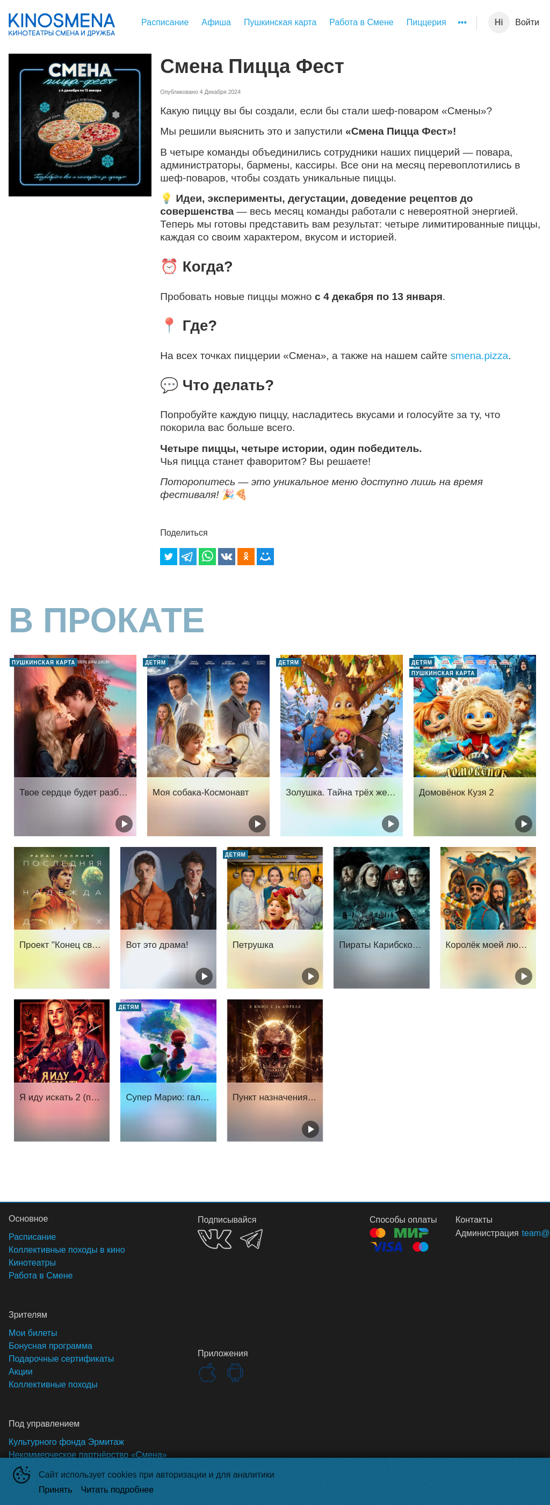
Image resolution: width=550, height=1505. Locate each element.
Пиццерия (426, 22)
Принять (56, 1489)
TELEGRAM (251, 1239)
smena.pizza (479, 355)
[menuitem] (165, 22)
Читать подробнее (117, 1489)
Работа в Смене (361, 22)
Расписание (165, 22)
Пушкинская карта (280, 22)
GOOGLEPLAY (235, 1372)
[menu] (298, 22)
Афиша (216, 22)
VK (214, 1239)
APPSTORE (207, 1372)
